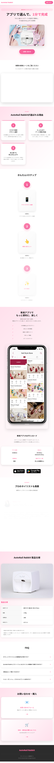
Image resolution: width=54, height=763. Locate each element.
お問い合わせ (49, 2)
